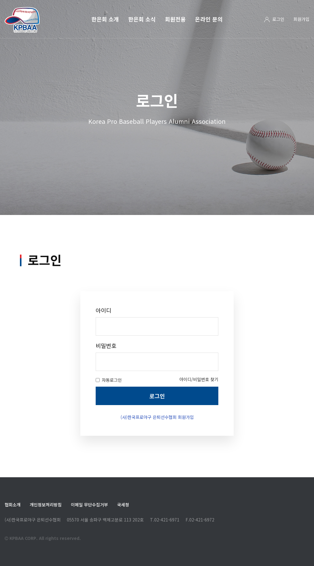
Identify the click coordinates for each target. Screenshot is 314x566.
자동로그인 (109, 402)
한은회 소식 (142, 19)
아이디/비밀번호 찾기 (198, 401)
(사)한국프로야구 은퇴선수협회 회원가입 (157, 439)
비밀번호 (106, 367)
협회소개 (13, 505)
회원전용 (175, 19)
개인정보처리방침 (46, 505)
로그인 (278, 19)
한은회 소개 (105, 19)
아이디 (103, 332)
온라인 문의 (209, 19)
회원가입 (301, 19)
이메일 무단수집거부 (89, 505)
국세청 (123, 505)
